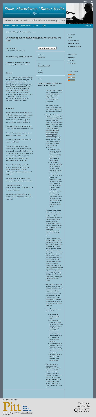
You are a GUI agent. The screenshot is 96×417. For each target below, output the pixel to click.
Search (88, 26)
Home (7, 32)
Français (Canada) (73, 43)
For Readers (71, 57)
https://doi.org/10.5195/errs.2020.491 (21, 57)
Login (44, 26)
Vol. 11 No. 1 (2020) (24, 32)
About (36, 26)
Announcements (25, 26)
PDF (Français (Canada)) (48, 48)
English (70, 37)
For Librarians (72, 63)
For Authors (71, 60)
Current (6, 26)
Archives (15, 26)
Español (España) (73, 40)
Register (85, 1)
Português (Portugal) (74, 46)
